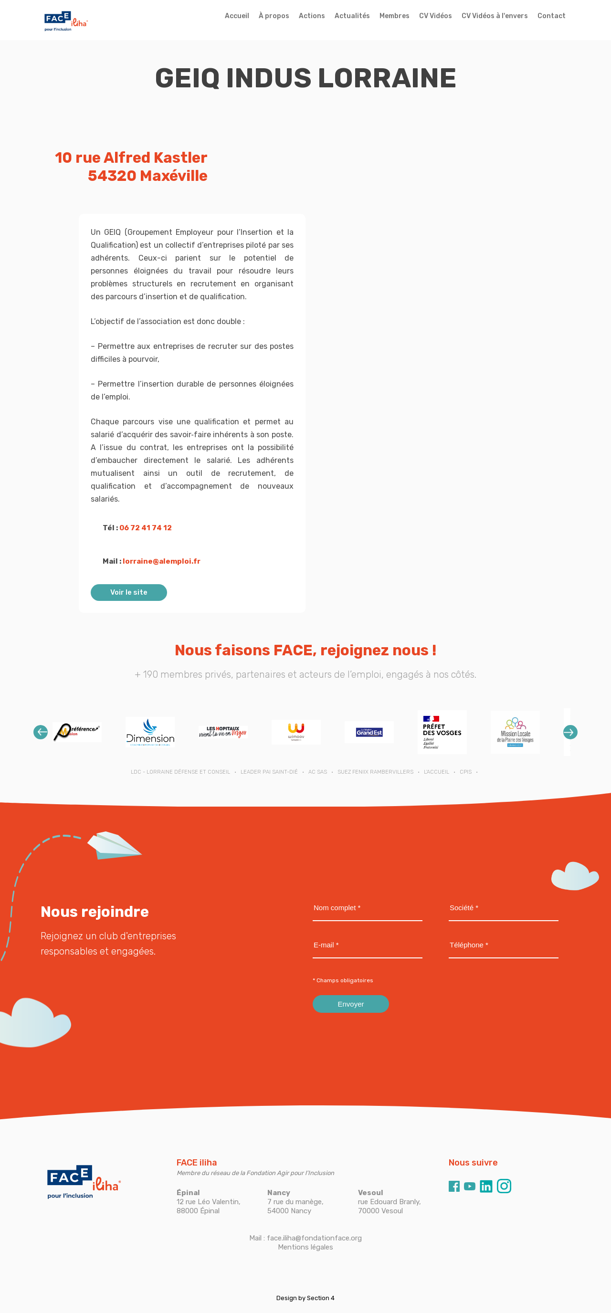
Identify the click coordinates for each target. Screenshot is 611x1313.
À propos (274, 16)
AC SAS (317, 772)
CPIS (466, 772)
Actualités (352, 16)
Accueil (237, 16)
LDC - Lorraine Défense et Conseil (180, 772)
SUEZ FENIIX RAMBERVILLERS (375, 772)
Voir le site (128, 592)
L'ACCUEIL (436, 772)
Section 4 (321, 1298)
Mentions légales (305, 1247)
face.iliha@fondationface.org (314, 1238)
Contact (551, 16)
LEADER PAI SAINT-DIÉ (269, 772)
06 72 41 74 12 (145, 528)
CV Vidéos (435, 16)
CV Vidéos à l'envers (495, 16)
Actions (312, 16)
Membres (394, 16)
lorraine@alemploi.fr (161, 561)
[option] (77, 732)
